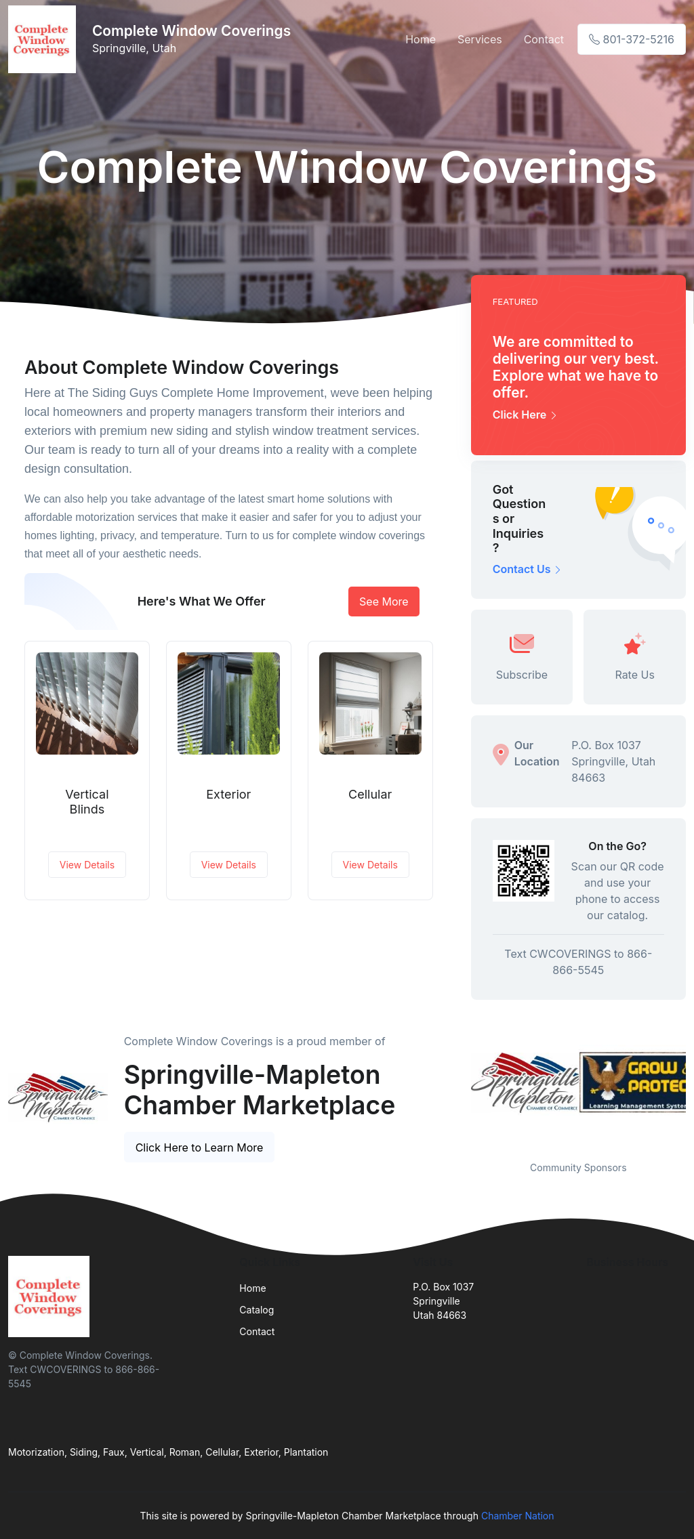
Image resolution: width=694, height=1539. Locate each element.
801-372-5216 (631, 39)
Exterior (228, 794)
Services (479, 39)
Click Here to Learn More (200, 1147)
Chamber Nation (517, 1515)
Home (420, 39)
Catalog (256, 1309)
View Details (87, 864)
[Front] (44, 39)
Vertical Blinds (86, 801)
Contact (544, 39)
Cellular (370, 794)
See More (384, 601)
